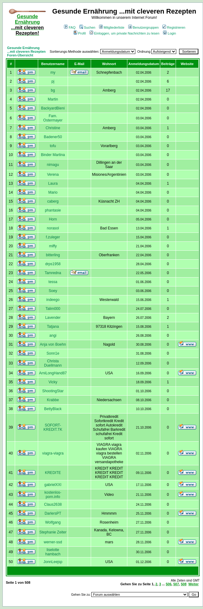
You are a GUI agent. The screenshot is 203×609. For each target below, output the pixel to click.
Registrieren (173, 27)
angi (53, 335)
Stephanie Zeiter (52, 532)
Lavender (53, 317)
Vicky (53, 382)
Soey (53, 291)
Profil (80, 33)
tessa (53, 282)
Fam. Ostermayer (53, 118)
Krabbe (53, 400)
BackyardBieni (53, 108)
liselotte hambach (52, 552)
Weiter (193, 584)
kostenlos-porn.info (53, 494)
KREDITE (53, 473)
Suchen (87, 27)
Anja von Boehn (53, 344)
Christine (53, 128)
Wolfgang (53, 522)
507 (176, 584)
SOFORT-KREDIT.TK (52, 427)
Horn (53, 219)
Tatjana (53, 326)
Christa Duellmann (53, 363)
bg (53, 90)
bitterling (53, 255)
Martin (53, 99)
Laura (53, 183)
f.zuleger (53, 237)
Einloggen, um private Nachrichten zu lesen (124, 33)
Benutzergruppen (143, 27)
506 (168, 584)
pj (52, 81)
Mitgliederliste (111, 27)
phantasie (53, 210)
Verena (53, 174)
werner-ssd (53, 542)
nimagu (53, 165)
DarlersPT (53, 513)
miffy (53, 246)
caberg (53, 201)
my (52, 72)
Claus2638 (53, 504)
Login (169, 33)
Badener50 (53, 137)
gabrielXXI (52, 485)
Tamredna (53, 273)
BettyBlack (53, 409)
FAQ (69, 27)
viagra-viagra (52, 453)
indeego (53, 300)
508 (183, 584)
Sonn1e (52, 353)
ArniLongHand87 (53, 373)
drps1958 (53, 264)
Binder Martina (53, 155)
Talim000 (53, 309)
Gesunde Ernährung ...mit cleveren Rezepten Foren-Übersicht (26, 51)
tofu (53, 146)
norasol (53, 228)
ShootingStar (52, 391)
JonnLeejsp (52, 562)
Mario (53, 192)
